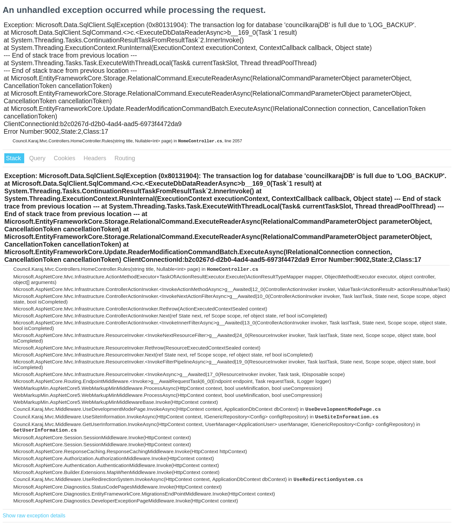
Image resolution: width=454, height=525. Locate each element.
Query (38, 158)
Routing (124, 158)
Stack (14, 158)
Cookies (65, 158)
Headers (96, 158)
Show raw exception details (34, 515)
